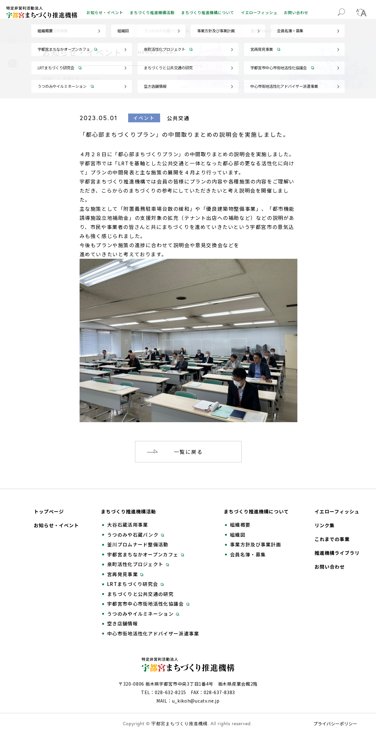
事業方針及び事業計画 (255, 544)
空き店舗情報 (122, 623)
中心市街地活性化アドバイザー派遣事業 (153, 633)
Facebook (12, 40)
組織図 (237, 535)
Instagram (12, 63)
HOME (48, 78)
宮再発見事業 (125, 574)
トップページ (49, 511)
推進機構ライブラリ (337, 553)
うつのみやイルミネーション (143, 614)
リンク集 (325, 525)
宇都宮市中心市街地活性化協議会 (148, 604)
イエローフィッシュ (259, 12)
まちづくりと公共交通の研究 (140, 594)
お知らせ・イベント (104, 12)
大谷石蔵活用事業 (127, 525)
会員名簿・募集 (248, 554)
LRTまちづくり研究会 (135, 584)
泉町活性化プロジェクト (138, 564)
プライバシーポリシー (335, 723)
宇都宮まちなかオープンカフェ (145, 554)
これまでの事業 (332, 539)
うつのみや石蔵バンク (135, 535)
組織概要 (240, 525)
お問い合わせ (296, 12)
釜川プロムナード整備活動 (138, 544)
